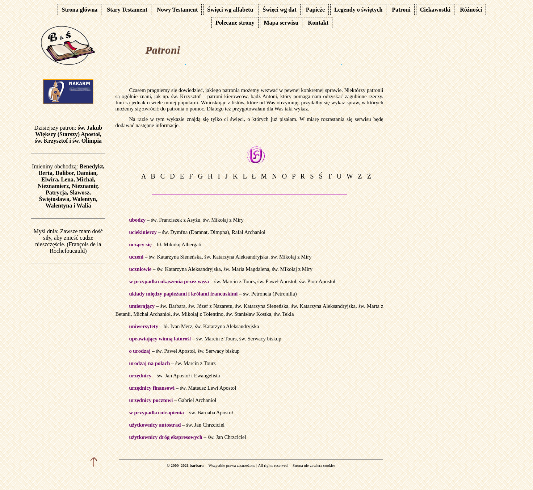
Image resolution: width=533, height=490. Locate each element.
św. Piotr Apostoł (317, 281)
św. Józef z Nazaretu (210, 306)
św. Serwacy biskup (260, 339)
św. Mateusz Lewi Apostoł (208, 388)
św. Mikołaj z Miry (223, 220)
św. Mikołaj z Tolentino (198, 314)
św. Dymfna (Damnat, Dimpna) (195, 232)
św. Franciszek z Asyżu (176, 220)
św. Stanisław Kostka (249, 314)
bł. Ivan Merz (178, 326)
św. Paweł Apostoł (277, 281)
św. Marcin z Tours (234, 281)
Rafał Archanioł (248, 232)
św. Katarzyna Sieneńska (175, 257)
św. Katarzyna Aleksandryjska (236, 257)
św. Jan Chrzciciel (205, 425)
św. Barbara (173, 306)
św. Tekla (284, 314)
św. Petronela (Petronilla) (270, 294)
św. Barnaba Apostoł (211, 412)
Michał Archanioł (152, 314)
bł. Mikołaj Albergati (179, 244)
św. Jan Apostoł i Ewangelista (188, 375)
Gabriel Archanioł (197, 400)
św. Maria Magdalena (246, 269)
